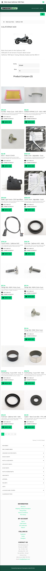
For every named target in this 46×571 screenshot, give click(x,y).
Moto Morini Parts (8, 471)
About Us (23, 506)
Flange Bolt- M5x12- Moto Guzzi (10, 287)
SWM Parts (5, 475)
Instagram (23, 538)
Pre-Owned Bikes (7, 449)
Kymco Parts (6, 456)
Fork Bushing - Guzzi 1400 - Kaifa (34, 373)
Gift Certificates (23, 525)
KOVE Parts (5, 468)
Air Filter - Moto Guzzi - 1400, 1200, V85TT (13, 111)
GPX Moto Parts (7, 464)
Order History (23, 523)
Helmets (4, 482)
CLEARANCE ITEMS (7, 494)
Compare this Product (7, 119)
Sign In (23, 521)
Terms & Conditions (23, 512)
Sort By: (15, 63)
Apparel (4, 479)
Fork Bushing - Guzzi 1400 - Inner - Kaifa (13, 373)
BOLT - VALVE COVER (8, 155)
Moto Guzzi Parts (10, 22)
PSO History (23, 514)
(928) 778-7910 (26, 557)
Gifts (3, 486)
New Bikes (5, 445)
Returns (23, 527)
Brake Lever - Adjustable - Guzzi (33, 155)
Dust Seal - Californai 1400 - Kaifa (34, 243)
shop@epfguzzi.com (24, 559)
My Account (35, 8)
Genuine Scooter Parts (9, 453)
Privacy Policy (23, 510)
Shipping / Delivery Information (23, 508)
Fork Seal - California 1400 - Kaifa (10, 417)
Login (41, 8)
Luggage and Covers (8, 490)
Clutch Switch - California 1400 (10, 243)
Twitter (23, 536)
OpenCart (19, 568)
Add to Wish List (6, 117)
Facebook (23, 534)
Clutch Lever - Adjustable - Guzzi (34, 199)
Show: (15, 69)
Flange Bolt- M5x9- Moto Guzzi (33, 330)
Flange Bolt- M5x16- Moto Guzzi (33, 287)
